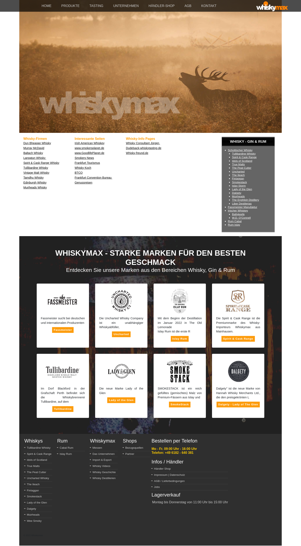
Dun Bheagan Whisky (37, 143)
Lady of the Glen (242, 189)
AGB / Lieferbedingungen (169, 481)
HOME (46, 6)
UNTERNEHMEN (126, 6)
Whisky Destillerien (104, 478)
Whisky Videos (101, 466)
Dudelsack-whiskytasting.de (143, 148)
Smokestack (239, 182)
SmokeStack (180, 404)
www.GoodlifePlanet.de (89, 153)
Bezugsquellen (134, 447)
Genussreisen (83, 182)
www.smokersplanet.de (89, 148)
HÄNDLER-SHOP (162, 6)
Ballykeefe (238, 214)
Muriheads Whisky (35, 187)
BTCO (79, 172)
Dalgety (236, 192)
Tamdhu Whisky (33, 177)
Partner (129, 453)
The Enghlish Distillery (245, 199)
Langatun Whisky (34, 158)
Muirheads (238, 196)
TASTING (96, 6)
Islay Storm (239, 185)
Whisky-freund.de (137, 153)
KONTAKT (208, 6)
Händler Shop (162, 468)
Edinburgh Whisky (35, 182)
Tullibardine (63, 408)
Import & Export (102, 459)
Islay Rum (179, 338)
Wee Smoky (34, 520)
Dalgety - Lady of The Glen (238, 404)
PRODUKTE (70, 6)
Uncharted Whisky (38, 478)
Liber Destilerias (242, 203)
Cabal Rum (66, 447)
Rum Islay (234, 224)
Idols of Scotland (242, 160)
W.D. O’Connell (241, 217)
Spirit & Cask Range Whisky (41, 162)
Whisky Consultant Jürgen (143, 143)
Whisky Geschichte (104, 472)
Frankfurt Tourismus (87, 162)
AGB (188, 6)
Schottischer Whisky (240, 150)
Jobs (157, 487)
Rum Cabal (235, 221)
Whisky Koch (83, 167)
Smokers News (84, 158)
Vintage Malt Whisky (36, 172)
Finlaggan (238, 178)
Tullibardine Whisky (35, 167)
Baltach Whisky (33, 153)
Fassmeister (63, 329)
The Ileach (238, 175)
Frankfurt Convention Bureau (93, 177)
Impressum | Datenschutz (169, 474)
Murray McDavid (33, 148)
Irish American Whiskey (89, 143)
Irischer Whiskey (238, 210)
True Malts (238, 164)
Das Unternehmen (103, 453)
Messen (97, 447)
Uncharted (238, 171)
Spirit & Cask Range (244, 157)
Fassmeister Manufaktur (242, 207)
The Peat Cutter (241, 167)
